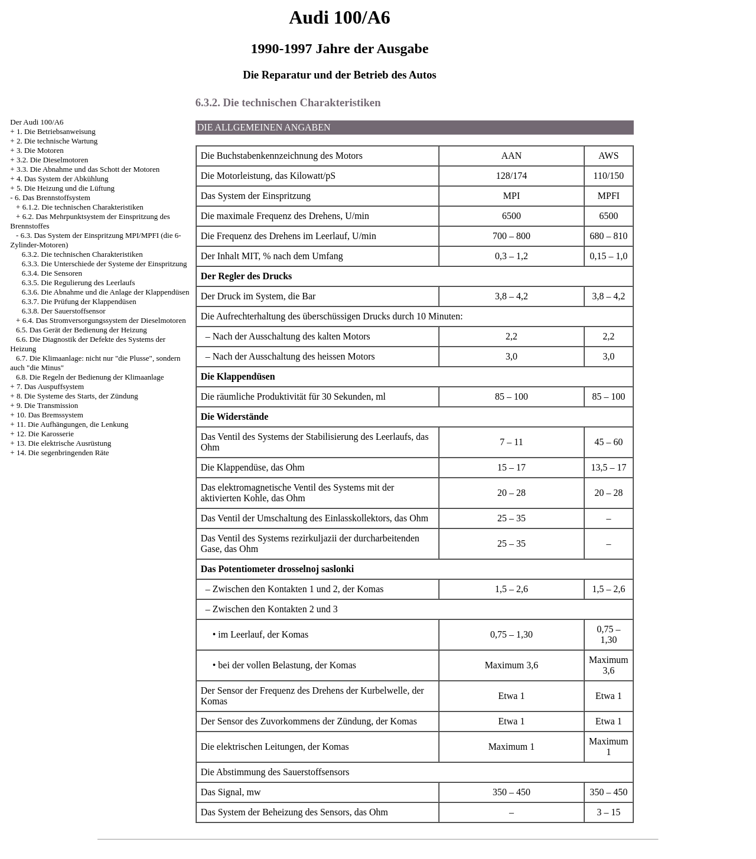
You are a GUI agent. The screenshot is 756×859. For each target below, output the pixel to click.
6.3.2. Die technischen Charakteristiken (82, 254)
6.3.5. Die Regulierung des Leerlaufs (78, 282)
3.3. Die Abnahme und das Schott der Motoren (88, 169)
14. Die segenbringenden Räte (63, 452)
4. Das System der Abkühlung (63, 178)
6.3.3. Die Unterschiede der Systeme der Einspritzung (104, 263)
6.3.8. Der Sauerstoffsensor (64, 310)
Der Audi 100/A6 (36, 121)
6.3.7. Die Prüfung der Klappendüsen (79, 301)
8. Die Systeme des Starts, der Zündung (77, 395)
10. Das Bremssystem (50, 414)
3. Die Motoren (40, 150)
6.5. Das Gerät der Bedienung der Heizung (81, 329)
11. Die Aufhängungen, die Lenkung (72, 424)
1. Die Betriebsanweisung (56, 131)
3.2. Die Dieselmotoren (52, 159)
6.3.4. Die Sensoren (52, 273)
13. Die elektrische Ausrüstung (64, 443)
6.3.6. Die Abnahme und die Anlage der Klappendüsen (106, 292)
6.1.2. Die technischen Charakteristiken (83, 206)
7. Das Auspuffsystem (50, 386)
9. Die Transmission (47, 405)
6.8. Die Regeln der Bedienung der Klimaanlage (90, 377)
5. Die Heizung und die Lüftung (66, 188)
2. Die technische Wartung (57, 140)
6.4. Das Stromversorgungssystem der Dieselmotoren (104, 320)
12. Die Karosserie (45, 433)
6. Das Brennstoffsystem (52, 197)
